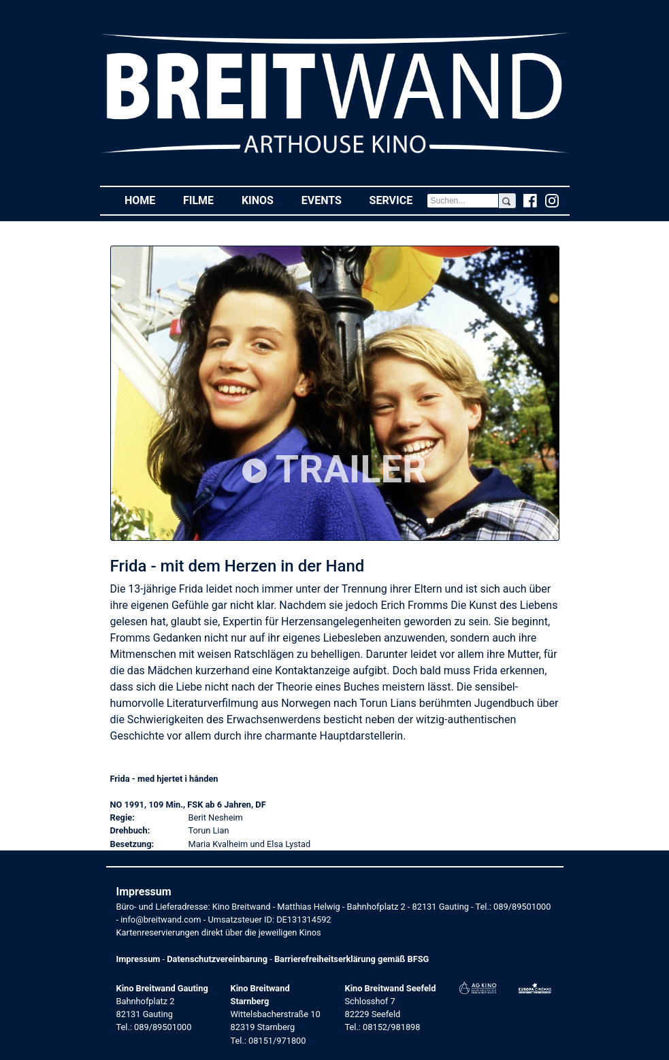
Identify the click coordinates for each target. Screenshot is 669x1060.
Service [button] (398, 200)
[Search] (463, 200)
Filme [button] (205, 200)
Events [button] (328, 200)
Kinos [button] (264, 200)
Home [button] (147, 200)
